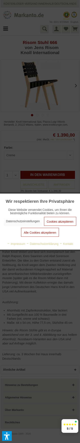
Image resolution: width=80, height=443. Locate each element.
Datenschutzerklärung (42, 243)
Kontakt (66, 243)
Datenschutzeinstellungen (23, 221)
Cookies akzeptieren (60, 221)
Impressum (16, 243)
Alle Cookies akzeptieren (40, 232)
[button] (7, 436)
